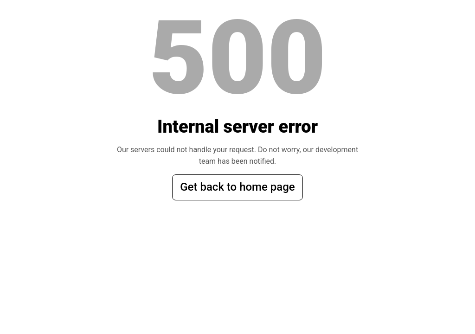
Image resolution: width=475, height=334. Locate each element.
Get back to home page (237, 186)
